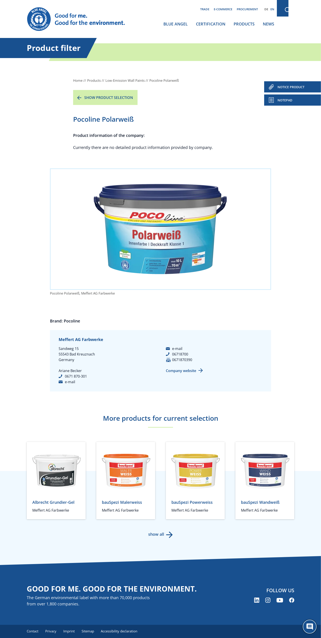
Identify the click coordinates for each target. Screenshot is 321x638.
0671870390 (182, 359)
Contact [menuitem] (32, 631)
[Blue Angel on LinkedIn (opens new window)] (256, 600)
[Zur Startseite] (80, 19)
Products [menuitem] (244, 24)
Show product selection (108, 97)
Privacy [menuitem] (51, 631)
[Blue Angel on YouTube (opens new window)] (279, 600)
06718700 (180, 354)
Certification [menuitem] (210, 24)
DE (266, 9)
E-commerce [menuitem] (223, 9)
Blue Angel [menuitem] (175, 24)
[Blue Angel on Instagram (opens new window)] (267, 600)
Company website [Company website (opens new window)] (181, 370)
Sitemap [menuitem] (88, 631)
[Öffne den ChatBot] (310, 627)
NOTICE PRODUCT (291, 87)
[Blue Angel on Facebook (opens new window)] (291, 600)
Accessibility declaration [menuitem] (120, 631)
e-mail (70, 381)
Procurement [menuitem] (247, 9)
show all (156, 534)
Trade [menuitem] (204, 9)
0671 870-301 (76, 376)
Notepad (285, 100)
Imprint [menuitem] (69, 631)
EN (272, 9)
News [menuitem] (268, 24)
